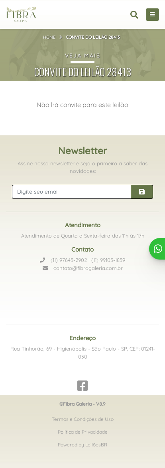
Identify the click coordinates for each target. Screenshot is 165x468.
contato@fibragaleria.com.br (83, 268)
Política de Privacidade (83, 432)
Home (49, 37)
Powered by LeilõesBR (82, 445)
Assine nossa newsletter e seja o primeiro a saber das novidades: (82, 167)
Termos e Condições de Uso (83, 419)
